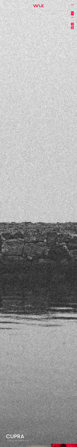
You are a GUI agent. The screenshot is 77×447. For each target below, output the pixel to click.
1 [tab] (6, 223)
